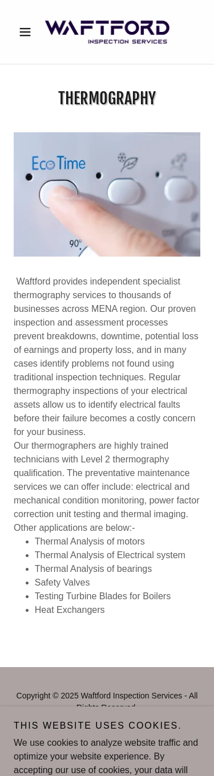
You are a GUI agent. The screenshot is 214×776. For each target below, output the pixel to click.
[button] (28, 32)
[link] (107, 32)
